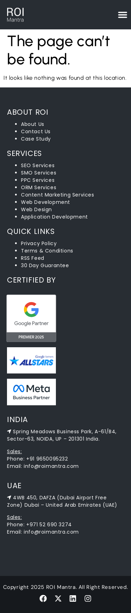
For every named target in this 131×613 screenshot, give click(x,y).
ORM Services (38, 187)
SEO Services (37, 165)
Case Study (36, 138)
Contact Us (36, 131)
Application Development (54, 216)
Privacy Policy (39, 243)
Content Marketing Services (57, 194)
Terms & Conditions (47, 250)
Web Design (36, 209)
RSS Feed (32, 258)
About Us (32, 124)
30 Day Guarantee (45, 265)
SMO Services (38, 172)
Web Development (45, 202)
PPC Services (37, 180)
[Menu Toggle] (123, 15)
